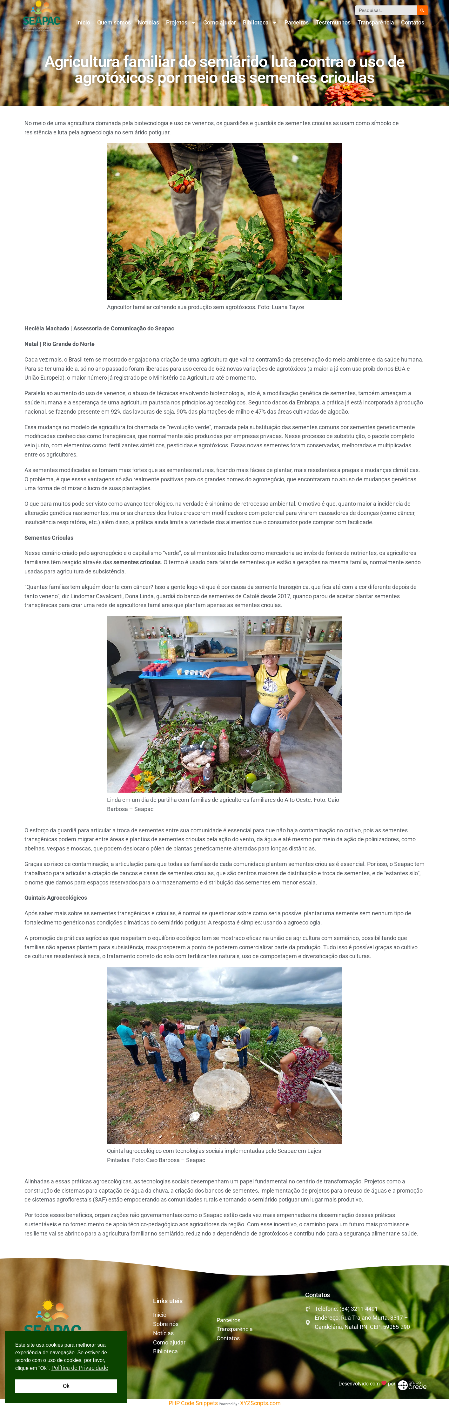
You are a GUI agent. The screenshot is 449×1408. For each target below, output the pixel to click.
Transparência (376, 22)
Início (83, 22)
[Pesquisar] (422, 10)
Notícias (148, 22)
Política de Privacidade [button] (79, 1367)
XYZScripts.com (260, 1403)
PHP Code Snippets (193, 1403)
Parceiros (297, 22)
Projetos (181, 23)
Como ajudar (219, 22)
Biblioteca (260, 23)
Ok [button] (66, 1386)
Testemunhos (333, 22)
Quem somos (114, 22)
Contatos (412, 22)
